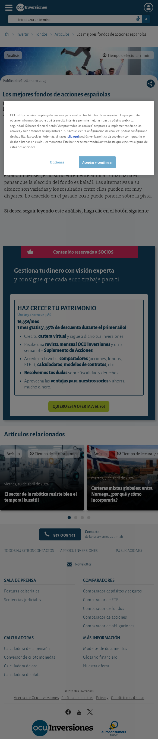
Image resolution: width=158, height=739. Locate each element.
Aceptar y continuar (97, 162)
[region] (79, 138)
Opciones (57, 161)
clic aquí (73, 136)
